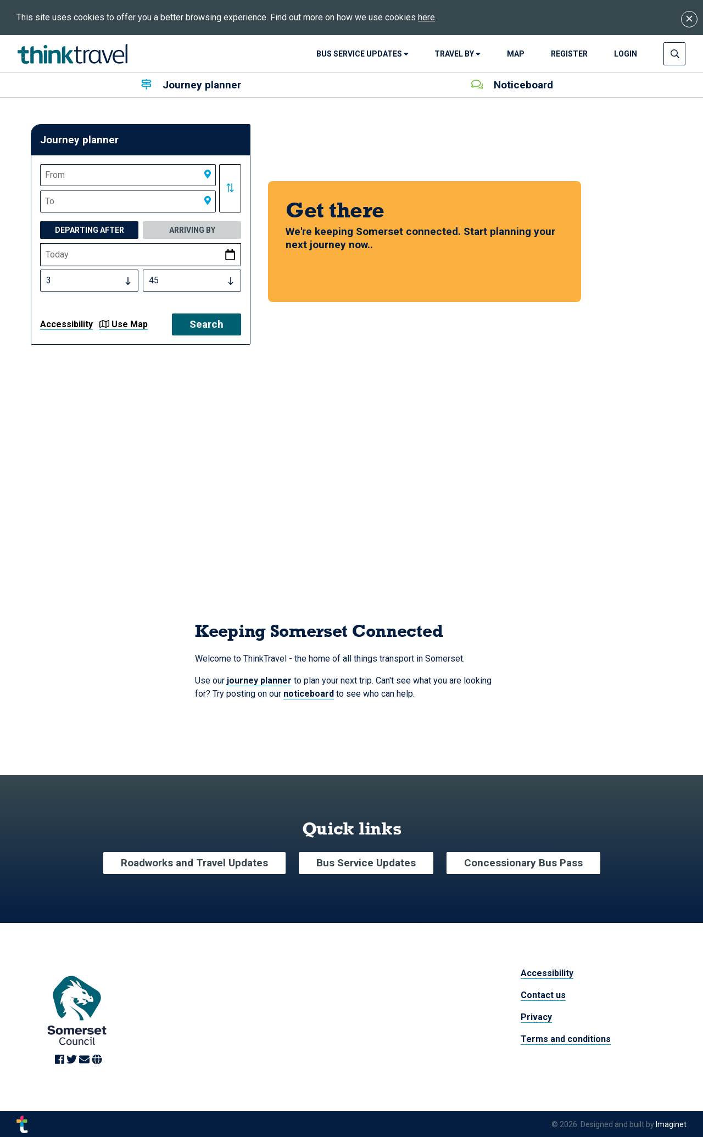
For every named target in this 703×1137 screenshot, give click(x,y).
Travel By (457, 53)
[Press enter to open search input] (675, 54)
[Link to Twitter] (72, 1060)
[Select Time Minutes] (192, 280)
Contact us (543, 994)
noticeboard (308, 693)
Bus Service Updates (362, 53)
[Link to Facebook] (60, 1060)
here (426, 17)
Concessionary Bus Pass (523, 862)
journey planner (259, 680)
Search (206, 324)
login (625, 53)
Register (569, 53)
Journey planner (191, 85)
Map (516, 53)
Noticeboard (512, 85)
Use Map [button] (123, 324)
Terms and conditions (566, 1038)
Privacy (536, 1016)
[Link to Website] (97, 1060)
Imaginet (671, 1123)
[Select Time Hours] (89, 280)
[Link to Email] (85, 1060)
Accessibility (66, 324)
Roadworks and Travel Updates (194, 862)
